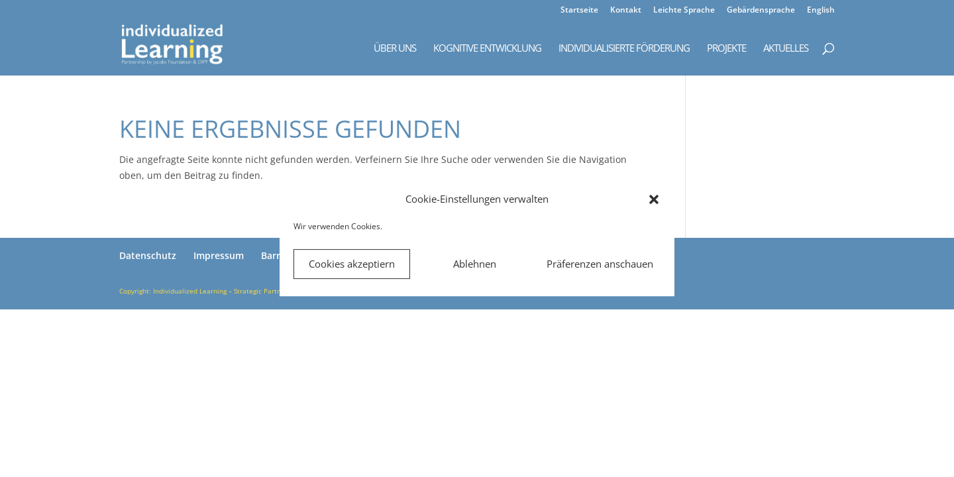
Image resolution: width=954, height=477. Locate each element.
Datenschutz (147, 255)
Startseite (579, 10)
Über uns (395, 48)
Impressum (218, 255)
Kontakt (625, 10)
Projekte (726, 48)
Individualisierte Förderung (624, 48)
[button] (654, 199)
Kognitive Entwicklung (487, 48)
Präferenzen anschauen (600, 263)
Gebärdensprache (761, 10)
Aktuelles (785, 48)
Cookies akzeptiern (352, 263)
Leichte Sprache (684, 10)
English (821, 10)
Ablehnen (474, 263)
